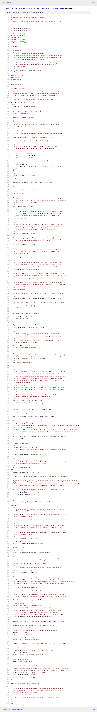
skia (7, 8)
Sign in (93, 3)
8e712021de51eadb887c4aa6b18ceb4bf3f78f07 (32, 8)
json (94, 709)
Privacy (15, 709)
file (41, 12)
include (55, 8)
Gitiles (10, 709)
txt (90, 709)
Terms (20, 709)
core (61, 8)
